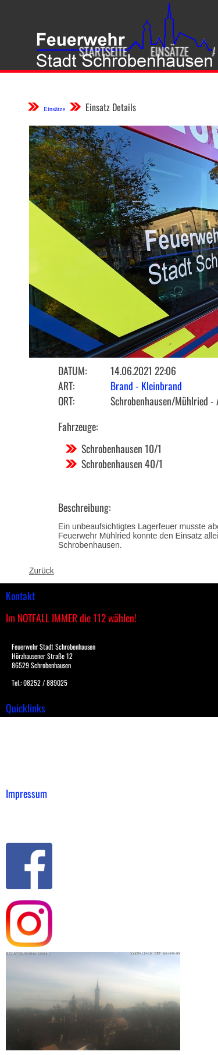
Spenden (21, 774)
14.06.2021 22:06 (143, 370)
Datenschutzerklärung (47, 824)
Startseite (99, 51)
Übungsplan (28, 750)
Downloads (25, 738)
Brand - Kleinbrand (146, 385)
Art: (66, 385)
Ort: (66, 400)
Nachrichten (28, 762)
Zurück (41, 570)
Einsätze (165, 51)
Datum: (72, 370)
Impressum (26, 811)
